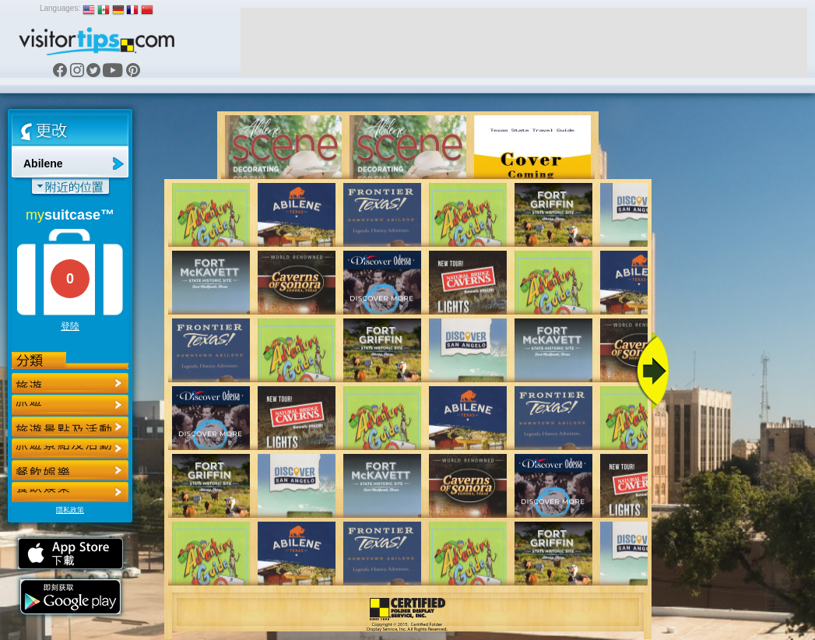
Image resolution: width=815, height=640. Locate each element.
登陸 (70, 326)
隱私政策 (70, 510)
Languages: (60, 8)
